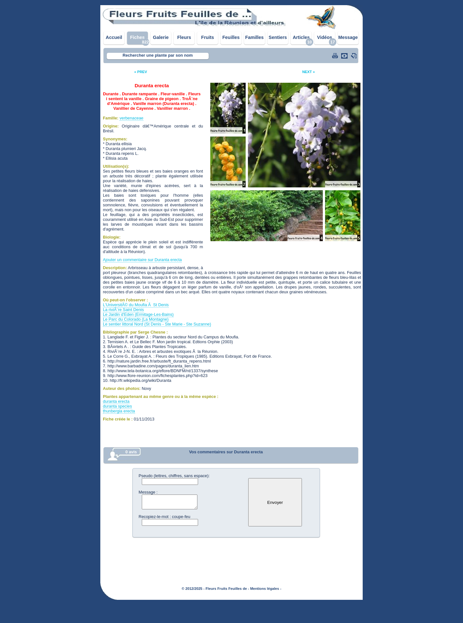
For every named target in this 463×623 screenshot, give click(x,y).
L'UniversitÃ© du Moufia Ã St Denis (136, 304)
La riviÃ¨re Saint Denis (123, 309)
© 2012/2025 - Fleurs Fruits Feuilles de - (215, 588)
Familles (254, 37)
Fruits (207, 37)
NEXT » (308, 72)
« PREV (140, 72)
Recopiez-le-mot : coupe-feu (164, 516)
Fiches (137, 37)
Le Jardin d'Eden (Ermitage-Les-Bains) (138, 314)
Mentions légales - (265, 588)
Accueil (114, 37)
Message (348, 37)
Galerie (161, 37)
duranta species (117, 406)
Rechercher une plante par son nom (158, 55)
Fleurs (184, 37)
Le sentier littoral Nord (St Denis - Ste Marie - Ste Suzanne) (157, 324)
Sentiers (278, 37)
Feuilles (231, 37)
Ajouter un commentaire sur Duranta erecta (142, 259)
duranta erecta (116, 401)
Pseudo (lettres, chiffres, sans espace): (174, 475)
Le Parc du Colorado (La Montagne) (135, 319)
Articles (301, 37)
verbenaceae (131, 118)
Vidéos (324, 37)
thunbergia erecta (119, 411)
